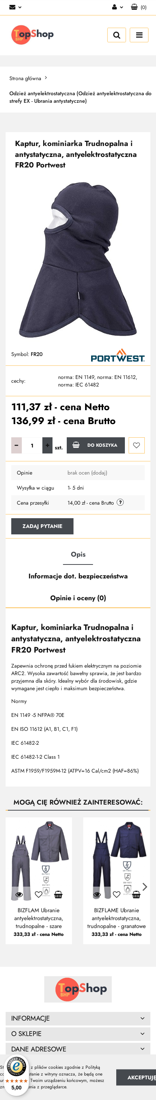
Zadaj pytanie (42, 526)
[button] (138, 7)
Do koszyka (94, 445)
